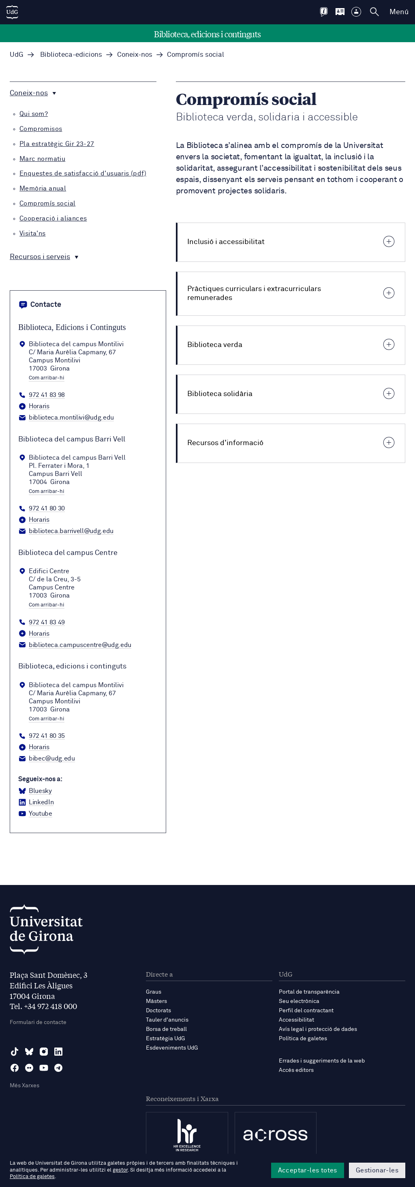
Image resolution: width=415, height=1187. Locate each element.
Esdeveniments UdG (172, 1048)
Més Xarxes (24, 1085)
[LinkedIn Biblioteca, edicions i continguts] (35, 803)
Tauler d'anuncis (167, 1020)
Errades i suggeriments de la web (322, 1061)
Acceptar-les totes (307, 1170)
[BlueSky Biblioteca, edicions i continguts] (35, 791)
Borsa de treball (166, 1029)
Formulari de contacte (38, 1022)
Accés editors (296, 1070)
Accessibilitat (296, 1020)
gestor (120, 1170)
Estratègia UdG (165, 1038)
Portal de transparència (309, 992)
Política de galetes (303, 1038)
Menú (399, 12)
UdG (17, 54)
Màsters (156, 1001)
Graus (153, 992)
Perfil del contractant (306, 1010)
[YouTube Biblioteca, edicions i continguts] (35, 814)
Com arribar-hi (46, 378)
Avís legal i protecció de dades (318, 1029)
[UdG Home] (12, 12)
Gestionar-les (377, 1170)
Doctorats (158, 1010)
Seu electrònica (299, 1001)
